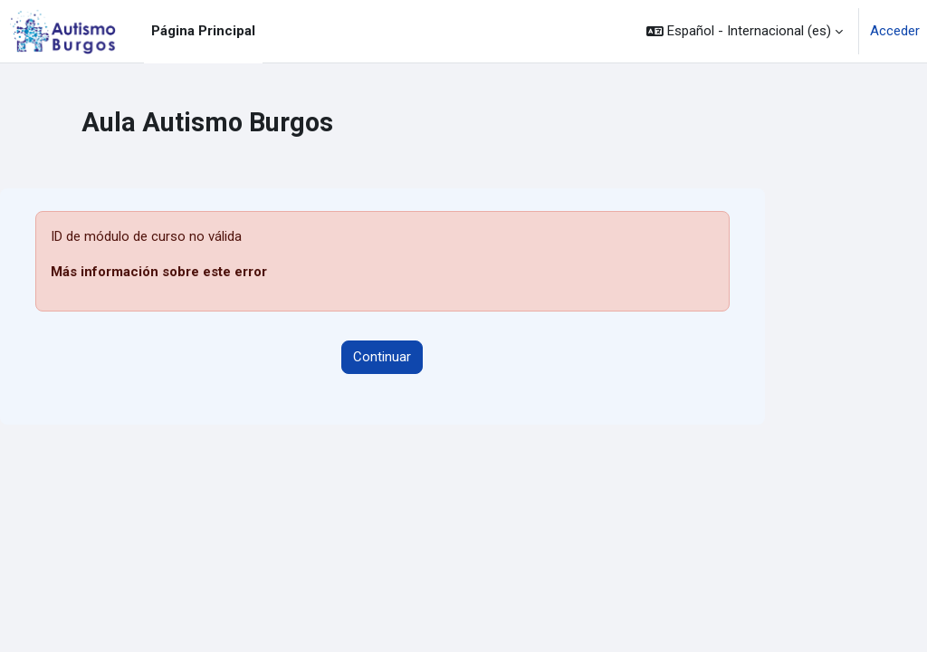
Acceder (895, 31)
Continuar (382, 357)
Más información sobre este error (159, 272)
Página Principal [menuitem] (203, 31)
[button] (745, 31)
